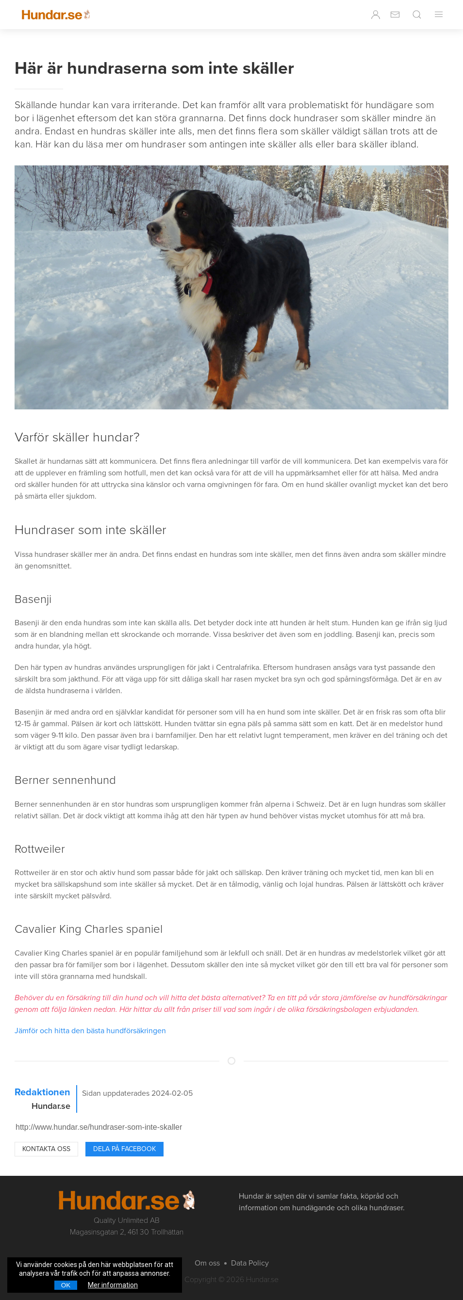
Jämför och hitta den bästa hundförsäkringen (90, 1031)
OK (65, 1285)
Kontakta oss (46, 1149)
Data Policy (250, 1263)
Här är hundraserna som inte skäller (154, 68)
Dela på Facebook (124, 1149)
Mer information (113, 1285)
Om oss (207, 1263)
